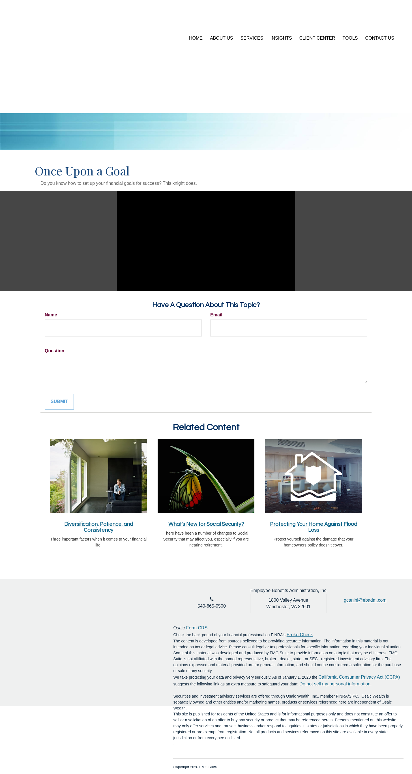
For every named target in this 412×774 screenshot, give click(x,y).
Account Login (361, 18)
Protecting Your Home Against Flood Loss (313, 527)
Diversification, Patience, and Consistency (98, 527)
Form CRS (197, 627)
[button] (221, 38)
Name (51, 314)
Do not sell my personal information (334, 683)
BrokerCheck (300, 634)
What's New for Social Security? (206, 524)
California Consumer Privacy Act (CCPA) (359, 677)
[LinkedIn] (389, 18)
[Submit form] (59, 401)
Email (216, 314)
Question (54, 350)
